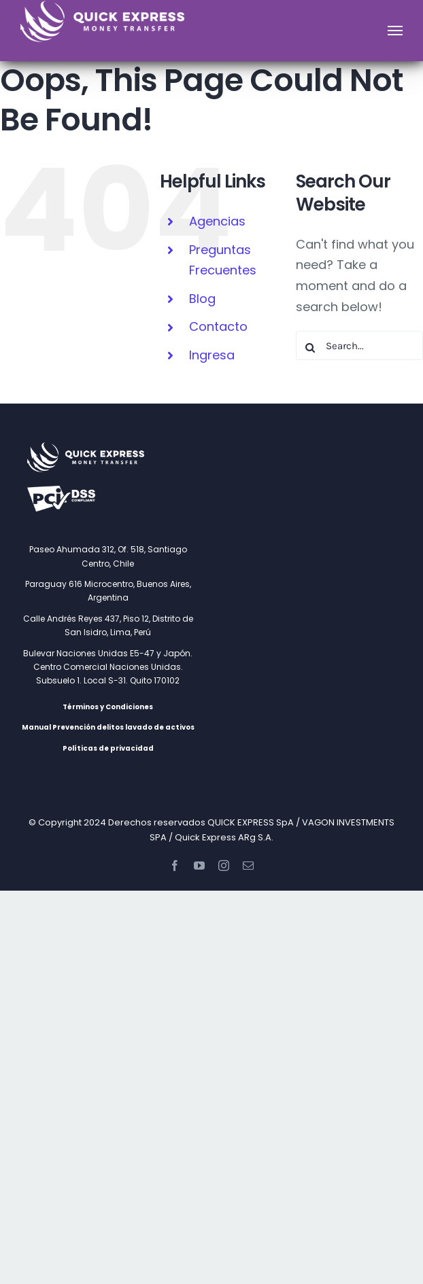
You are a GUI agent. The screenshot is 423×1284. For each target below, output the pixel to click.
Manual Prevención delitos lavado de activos (108, 727)
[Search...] (359, 345)
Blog (202, 298)
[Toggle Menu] (395, 30)
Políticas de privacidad (108, 748)
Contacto (218, 326)
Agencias (217, 221)
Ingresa (212, 354)
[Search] (310, 347)
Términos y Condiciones (108, 707)
